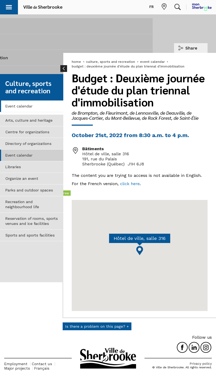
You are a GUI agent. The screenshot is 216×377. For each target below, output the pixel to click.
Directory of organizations (28, 143)
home (76, 62)
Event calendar (18, 106)
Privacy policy (201, 364)
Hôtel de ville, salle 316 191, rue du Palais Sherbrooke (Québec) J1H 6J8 (113, 158)
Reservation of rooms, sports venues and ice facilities (31, 221)
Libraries (13, 167)
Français (41, 368)
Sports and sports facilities (30, 235)
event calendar (152, 62)
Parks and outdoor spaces (29, 190)
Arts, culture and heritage (29, 120)
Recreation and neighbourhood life (22, 204)
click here (130, 183)
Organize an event (21, 178)
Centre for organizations (27, 132)
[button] (9, 6)
